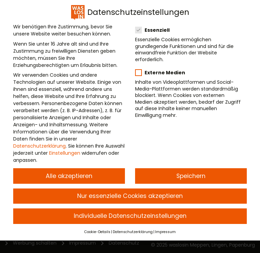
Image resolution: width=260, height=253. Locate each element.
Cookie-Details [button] (97, 230)
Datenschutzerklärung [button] (133, 230)
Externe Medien (163, 71)
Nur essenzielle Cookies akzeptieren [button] (130, 195)
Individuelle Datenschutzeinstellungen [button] (130, 215)
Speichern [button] (190, 175)
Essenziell (155, 29)
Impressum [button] (165, 230)
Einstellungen (64, 152)
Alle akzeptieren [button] (69, 175)
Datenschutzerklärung (39, 145)
